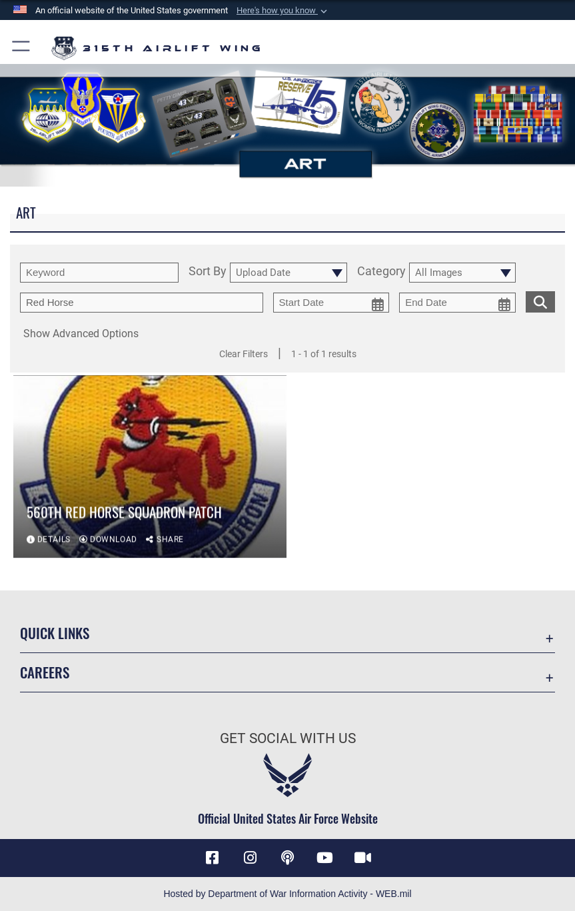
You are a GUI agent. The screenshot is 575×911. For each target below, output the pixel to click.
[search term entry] (99, 273)
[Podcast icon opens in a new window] (288, 858)
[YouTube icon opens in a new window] (325, 858)
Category (381, 272)
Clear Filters (243, 354)
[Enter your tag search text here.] (141, 303)
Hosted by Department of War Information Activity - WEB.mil (287, 893)
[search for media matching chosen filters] (540, 300)
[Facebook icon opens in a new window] (213, 858)
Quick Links (54, 632)
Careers (44, 672)
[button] (283, 10)
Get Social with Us (288, 738)
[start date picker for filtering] (331, 303)
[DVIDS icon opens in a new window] (362, 858)
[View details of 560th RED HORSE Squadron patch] (150, 470)
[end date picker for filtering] (457, 303)
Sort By (208, 272)
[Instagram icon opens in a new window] (250, 858)
